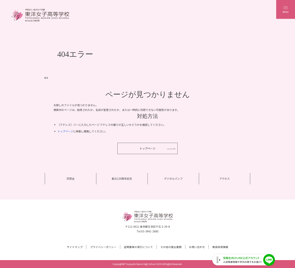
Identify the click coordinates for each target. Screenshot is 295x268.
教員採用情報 (220, 247)
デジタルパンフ (173, 178)
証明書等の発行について (138, 247)
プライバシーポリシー (103, 247)
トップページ (65, 131)
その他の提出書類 (171, 247)
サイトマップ (75, 247)
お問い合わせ (197, 247)
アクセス (224, 178)
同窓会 (71, 178)
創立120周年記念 (122, 178)
